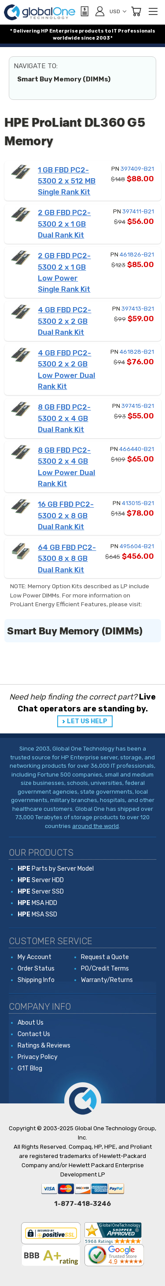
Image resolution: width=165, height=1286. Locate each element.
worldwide (66, 38)
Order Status (36, 968)
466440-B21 (136, 449)
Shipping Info (36, 980)
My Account (34, 957)
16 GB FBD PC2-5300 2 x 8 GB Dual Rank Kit (66, 515)
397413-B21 (137, 308)
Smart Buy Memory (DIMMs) (63, 79)
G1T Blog (30, 1068)
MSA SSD (37, 914)
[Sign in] (99, 11)
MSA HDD (37, 903)
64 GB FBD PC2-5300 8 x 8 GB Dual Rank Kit (67, 558)
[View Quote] (84, 11)
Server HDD (41, 880)
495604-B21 (137, 546)
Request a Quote (105, 957)
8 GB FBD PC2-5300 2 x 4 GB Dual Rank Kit (64, 418)
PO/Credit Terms (105, 968)
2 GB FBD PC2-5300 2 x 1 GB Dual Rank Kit (64, 223)
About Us (31, 1022)
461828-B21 (137, 351)
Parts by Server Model (56, 868)
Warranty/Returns (107, 980)
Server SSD (41, 891)
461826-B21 (137, 254)
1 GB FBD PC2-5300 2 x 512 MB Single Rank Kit (66, 181)
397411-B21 (138, 211)
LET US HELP (87, 721)
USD (118, 11)
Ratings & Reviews (44, 1045)
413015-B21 (138, 503)
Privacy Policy (38, 1057)
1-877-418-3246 (82, 1204)
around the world (95, 826)
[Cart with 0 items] (135, 11)
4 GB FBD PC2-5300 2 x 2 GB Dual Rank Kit (64, 321)
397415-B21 (137, 406)
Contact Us (34, 1034)
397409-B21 (137, 168)
